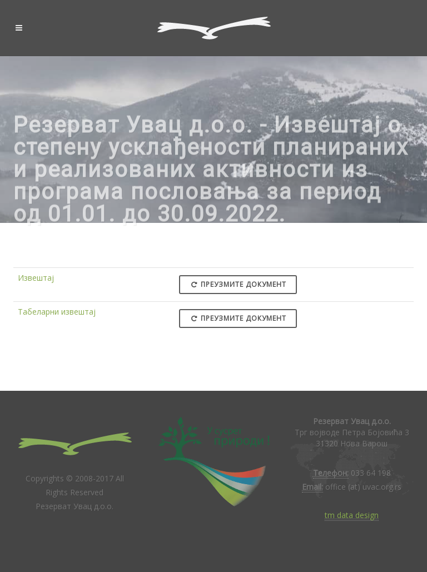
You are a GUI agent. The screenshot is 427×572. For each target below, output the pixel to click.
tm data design (352, 515)
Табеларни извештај (57, 311)
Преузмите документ (238, 284)
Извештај (36, 277)
